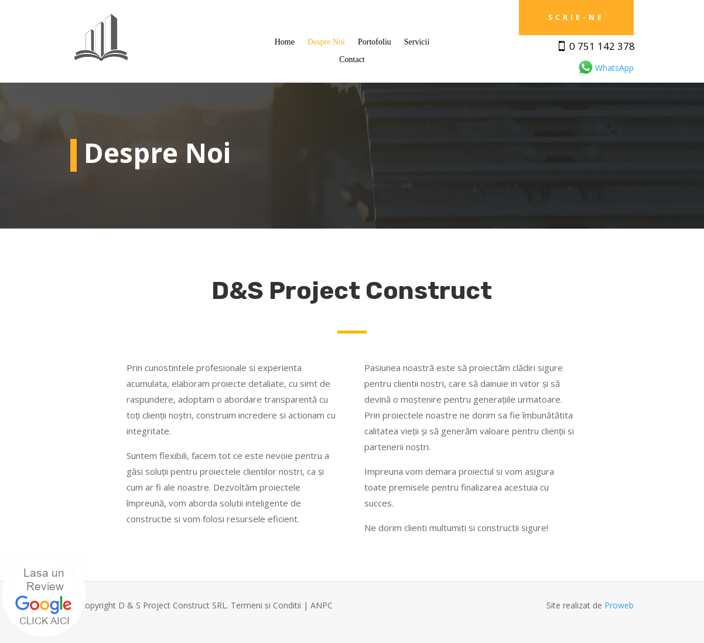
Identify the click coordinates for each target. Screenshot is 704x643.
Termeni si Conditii (266, 605)
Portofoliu (374, 42)
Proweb (619, 605)
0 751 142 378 (602, 46)
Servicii (417, 42)
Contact (352, 60)
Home (285, 42)
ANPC (321, 605)
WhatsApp (605, 67)
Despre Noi (326, 42)
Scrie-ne (576, 17)
